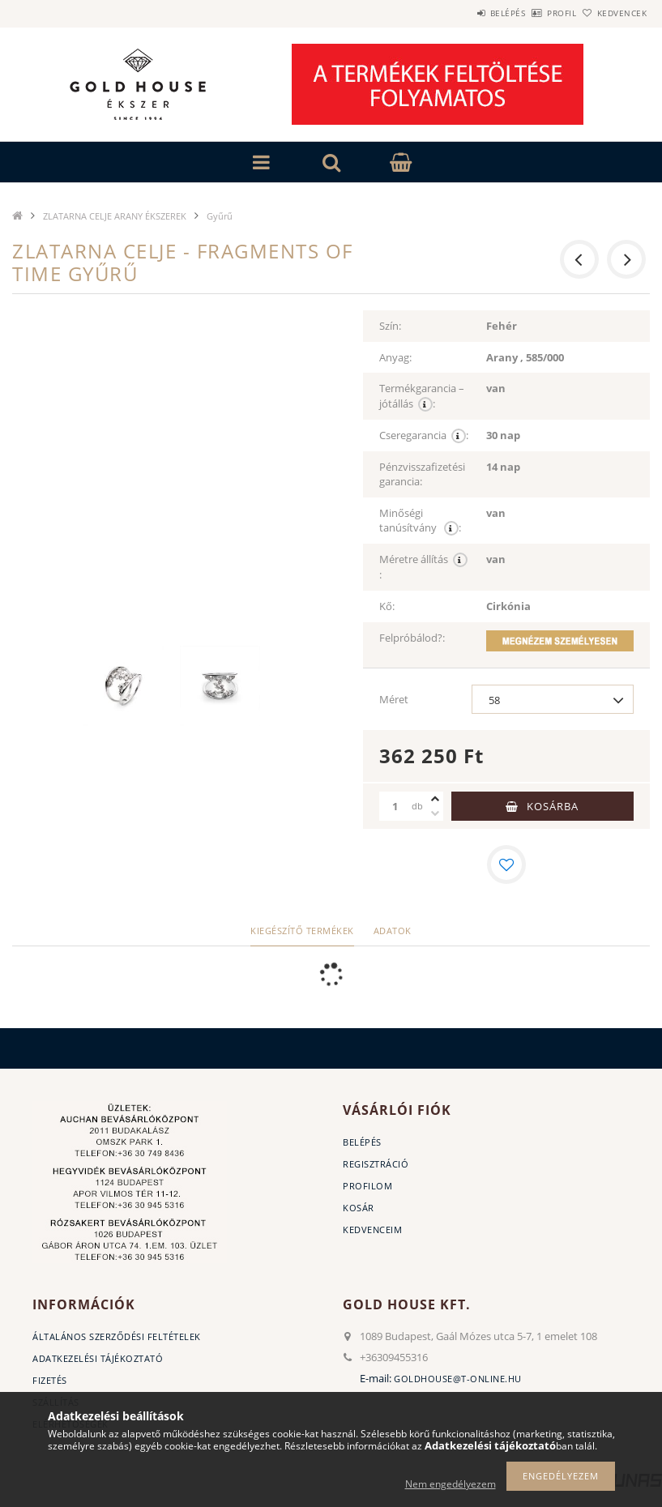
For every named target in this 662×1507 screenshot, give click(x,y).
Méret (393, 699)
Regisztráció (375, 1164)
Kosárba (553, 806)
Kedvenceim (372, 1229)
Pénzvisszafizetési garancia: (422, 474)
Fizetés (49, 1380)
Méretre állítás (423, 567)
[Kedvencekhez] (506, 864)
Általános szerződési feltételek (116, 1336)
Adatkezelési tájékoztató (97, 1358)
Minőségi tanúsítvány (420, 521)
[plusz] (435, 799)
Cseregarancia (423, 435)
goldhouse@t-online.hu (458, 1379)
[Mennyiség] (395, 806)
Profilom (367, 1186)
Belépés (462, 13)
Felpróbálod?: (412, 637)
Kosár (358, 1208)
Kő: (387, 606)
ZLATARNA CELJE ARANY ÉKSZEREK (114, 216)
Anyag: (395, 357)
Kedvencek (612, 13)
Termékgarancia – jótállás (421, 396)
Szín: (390, 325)
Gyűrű (220, 216)
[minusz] (435, 813)
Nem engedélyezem (450, 1484)
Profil (534, 13)
